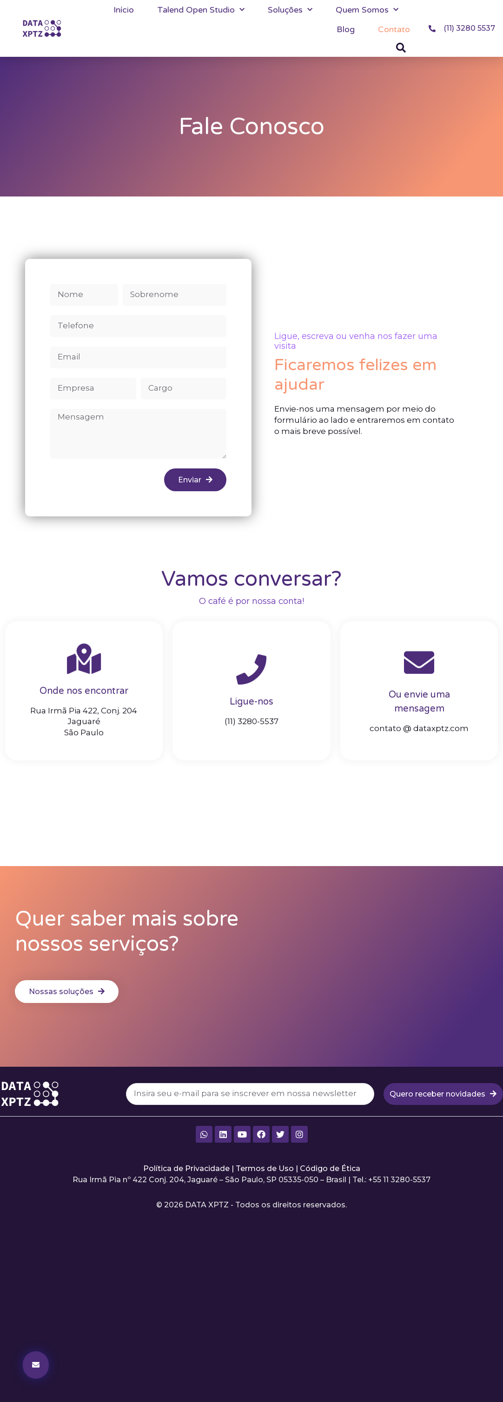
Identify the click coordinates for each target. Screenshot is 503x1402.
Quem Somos (367, 10)
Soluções (290, 10)
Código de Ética (330, 1168)
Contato (394, 29)
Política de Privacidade (186, 1168)
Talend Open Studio (201, 10)
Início (123, 10)
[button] (401, 48)
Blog (346, 29)
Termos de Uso (265, 1168)
